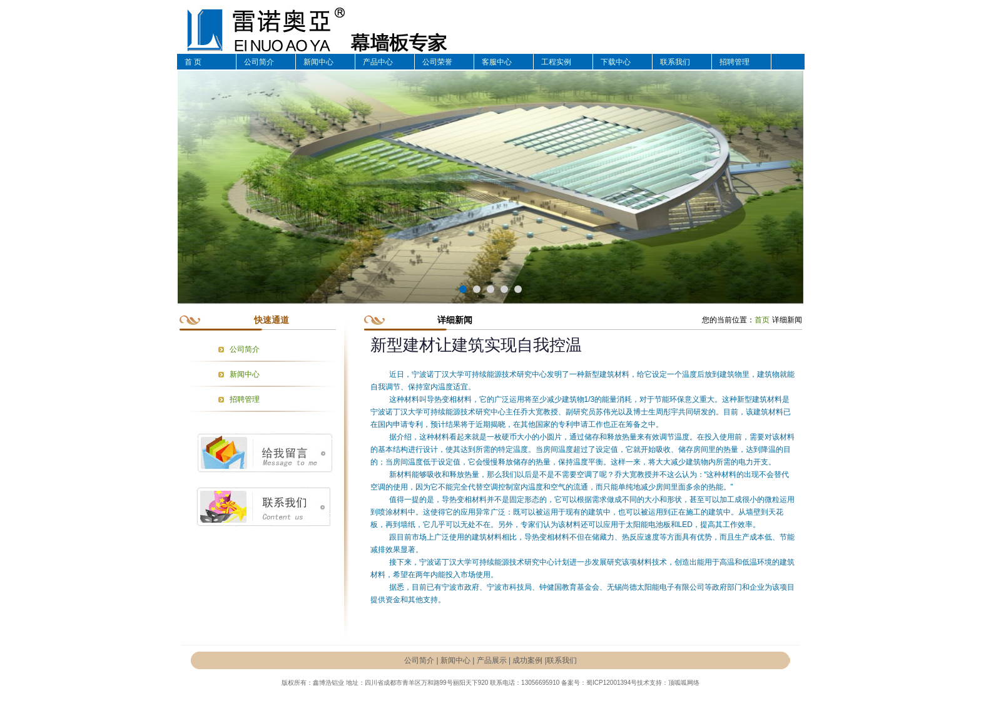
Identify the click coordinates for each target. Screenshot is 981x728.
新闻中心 (318, 62)
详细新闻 (787, 319)
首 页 (193, 62)
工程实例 (556, 62)
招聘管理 (734, 62)
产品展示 (492, 660)
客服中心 (497, 62)
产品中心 (378, 62)
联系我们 (675, 62)
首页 (762, 319)
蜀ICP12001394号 (611, 682)
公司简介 (259, 62)
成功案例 (527, 660)
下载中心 (616, 62)
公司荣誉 (437, 62)
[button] (463, 289)
